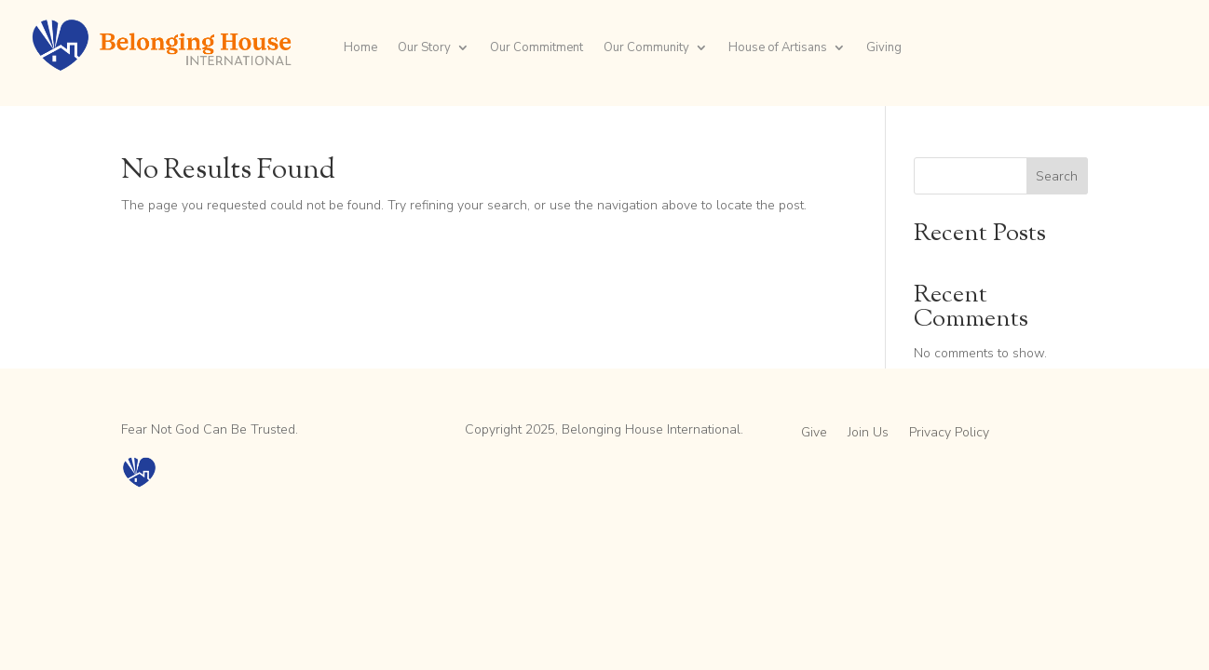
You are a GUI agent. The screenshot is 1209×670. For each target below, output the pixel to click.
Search (1057, 176)
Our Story (424, 48)
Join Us (868, 433)
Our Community (646, 48)
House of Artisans (777, 48)
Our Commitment (536, 48)
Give (814, 433)
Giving (884, 48)
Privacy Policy (949, 433)
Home (360, 48)
